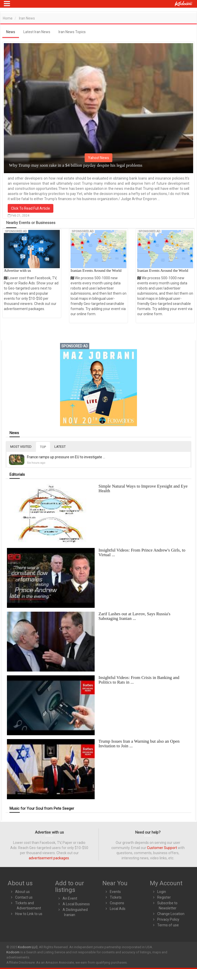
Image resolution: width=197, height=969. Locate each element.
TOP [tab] (43, 447)
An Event (70, 898)
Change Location (170, 914)
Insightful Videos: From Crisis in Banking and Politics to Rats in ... (138, 680)
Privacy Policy (168, 919)
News (14, 433)
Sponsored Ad (16, 231)
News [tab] (10, 32)
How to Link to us (28, 914)
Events (115, 892)
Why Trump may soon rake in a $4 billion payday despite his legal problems (75, 165)
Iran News (27, 18)
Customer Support (162, 848)
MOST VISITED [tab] (21, 447)
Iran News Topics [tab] (72, 32)
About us (22, 892)
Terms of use (168, 925)
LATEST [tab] (60, 447)
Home (8, 18)
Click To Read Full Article (30, 208)
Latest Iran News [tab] (36, 32)
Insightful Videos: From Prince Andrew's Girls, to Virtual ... (141, 552)
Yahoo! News (98, 158)
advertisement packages (49, 858)
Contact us (24, 897)
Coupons (117, 903)
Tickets (116, 897)
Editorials (17, 474)
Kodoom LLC (27, 947)
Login (161, 892)
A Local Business (76, 904)
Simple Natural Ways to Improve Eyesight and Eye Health (143, 488)
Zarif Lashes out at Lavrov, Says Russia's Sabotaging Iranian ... (134, 616)
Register (164, 897)
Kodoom (12, 952)
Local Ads (117, 909)
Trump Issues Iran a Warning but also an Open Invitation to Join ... (139, 743)
